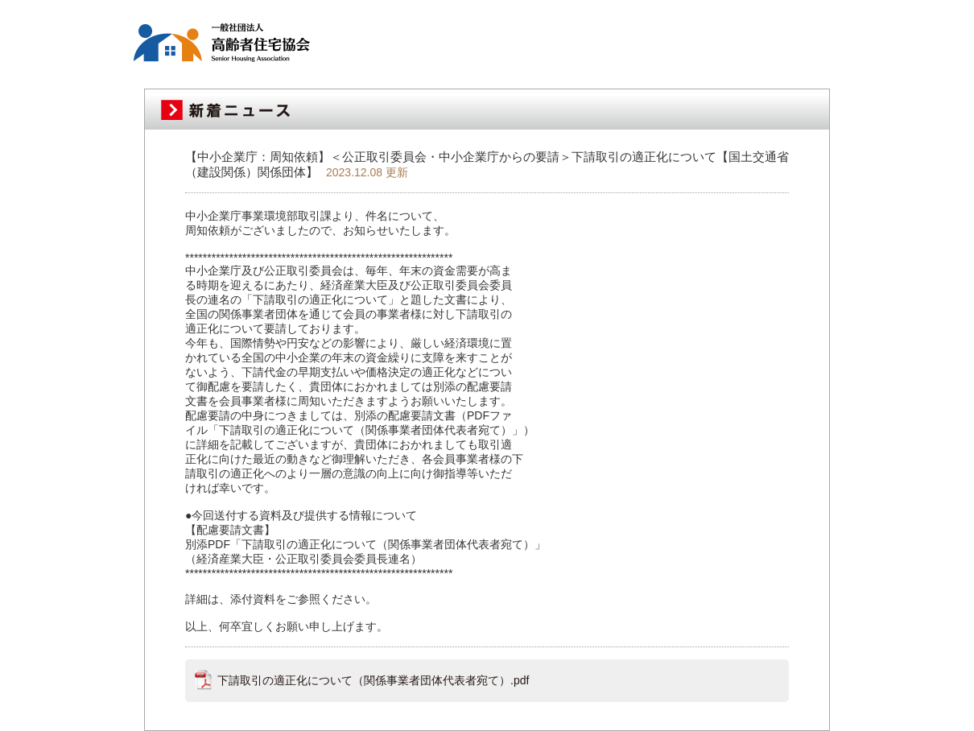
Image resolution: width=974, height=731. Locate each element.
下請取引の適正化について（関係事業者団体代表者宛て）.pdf (373, 680)
